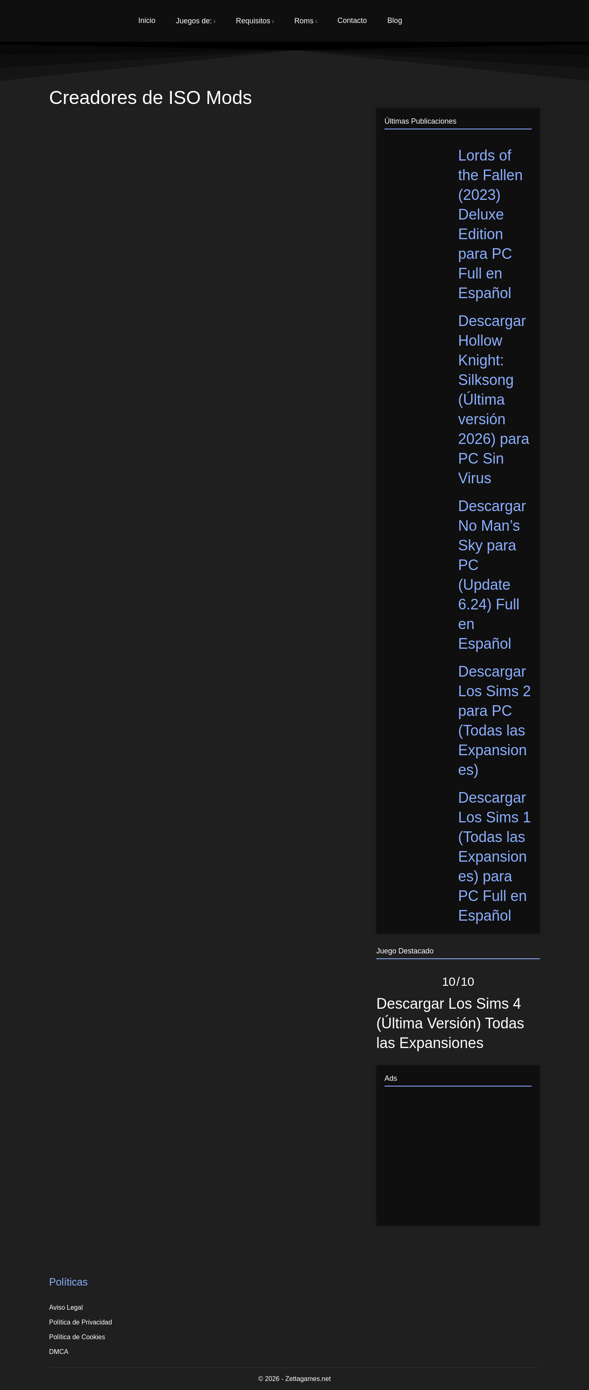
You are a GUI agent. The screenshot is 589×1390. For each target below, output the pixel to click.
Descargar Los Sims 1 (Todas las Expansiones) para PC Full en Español (494, 856)
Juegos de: (196, 21)
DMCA (58, 1351)
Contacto (352, 20)
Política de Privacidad (80, 1322)
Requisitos (255, 21)
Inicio (146, 20)
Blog (394, 20)
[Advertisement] (458, 1160)
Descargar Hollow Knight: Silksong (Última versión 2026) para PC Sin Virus (493, 399)
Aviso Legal (66, 1307)
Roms (305, 21)
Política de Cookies (77, 1336)
